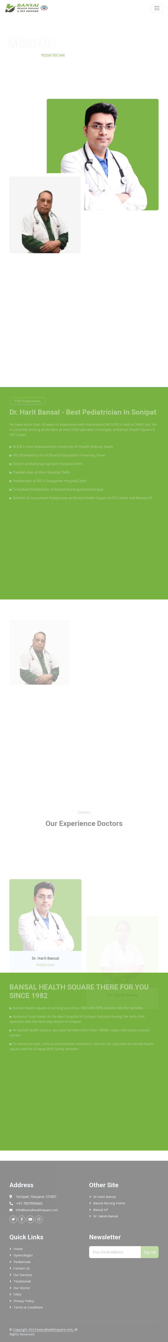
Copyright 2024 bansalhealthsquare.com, (43, 1329)
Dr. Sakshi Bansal (105, 1216)
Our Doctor (22, 1288)
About (30, 55)
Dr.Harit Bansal (104, 1196)
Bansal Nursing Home (109, 1203)
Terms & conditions (28, 1307)
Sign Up (150, 1252)
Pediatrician (22, 1262)
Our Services (23, 1275)
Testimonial (22, 1281)
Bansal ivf (100, 1210)
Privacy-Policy (24, 1301)
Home (14, 55)
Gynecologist (23, 1255)
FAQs (17, 1294)
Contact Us (22, 1268)
